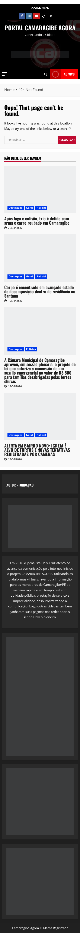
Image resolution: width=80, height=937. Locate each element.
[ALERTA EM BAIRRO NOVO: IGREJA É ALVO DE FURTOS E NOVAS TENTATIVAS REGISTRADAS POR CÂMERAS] (40, 416)
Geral (29, 208)
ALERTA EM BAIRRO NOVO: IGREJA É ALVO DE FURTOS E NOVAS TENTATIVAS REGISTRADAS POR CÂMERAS (37, 449)
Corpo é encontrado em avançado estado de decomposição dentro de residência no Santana (39, 291)
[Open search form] (45, 74)
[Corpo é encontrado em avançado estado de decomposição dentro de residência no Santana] (40, 258)
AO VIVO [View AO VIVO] (62, 74)
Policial (41, 208)
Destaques (15, 208)
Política (31, 349)
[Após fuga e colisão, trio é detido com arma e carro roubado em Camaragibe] (40, 189)
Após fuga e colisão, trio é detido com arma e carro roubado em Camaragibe (36, 220)
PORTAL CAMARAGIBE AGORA (40, 27)
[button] (4, 74)
